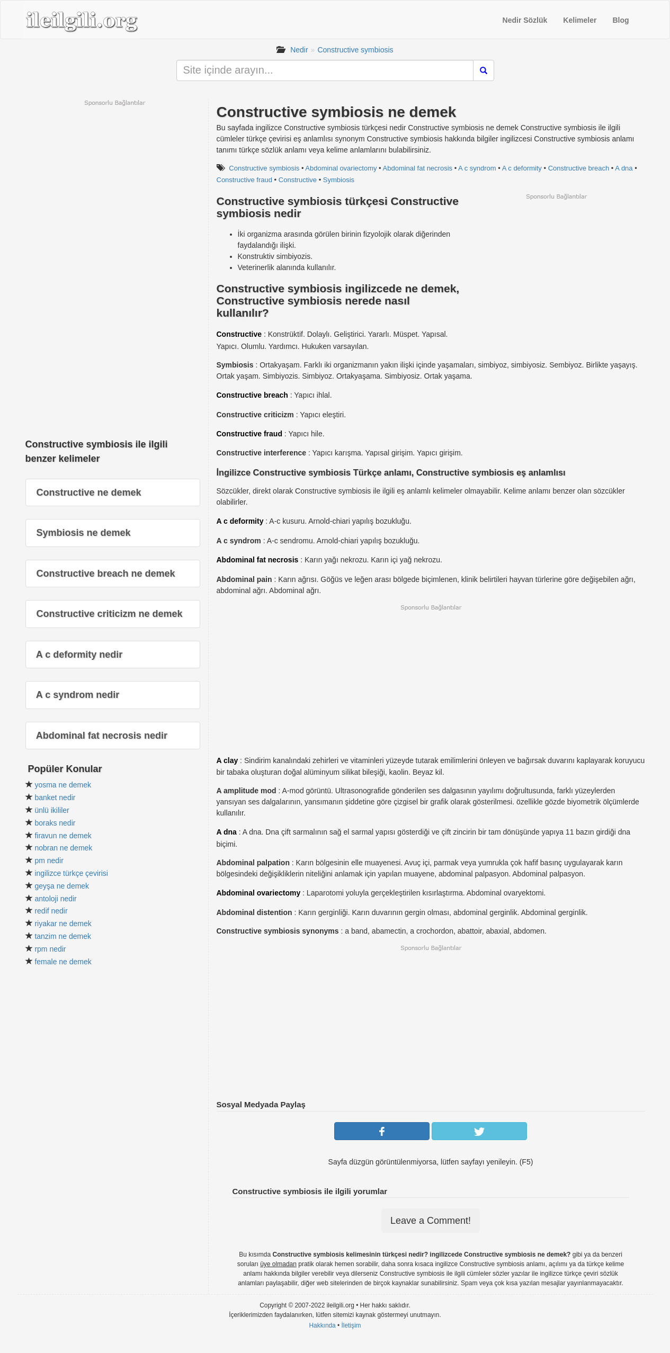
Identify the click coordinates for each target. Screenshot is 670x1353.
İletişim (351, 1325)
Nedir (299, 50)
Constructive (298, 180)
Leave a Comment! (430, 1220)
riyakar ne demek (62, 923)
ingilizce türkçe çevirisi (71, 873)
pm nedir (48, 860)
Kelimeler (579, 20)
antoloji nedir (55, 898)
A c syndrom (477, 168)
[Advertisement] (556, 275)
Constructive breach (579, 168)
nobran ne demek (63, 848)
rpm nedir (50, 949)
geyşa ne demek (61, 886)
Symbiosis (338, 180)
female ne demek (62, 961)
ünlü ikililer (51, 810)
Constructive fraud (245, 180)
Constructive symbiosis (355, 50)
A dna (623, 168)
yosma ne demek (62, 785)
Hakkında (322, 1325)
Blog (620, 20)
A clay (227, 760)
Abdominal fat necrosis (418, 168)
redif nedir (50, 911)
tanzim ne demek (62, 936)
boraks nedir (54, 823)
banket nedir (54, 797)
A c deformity (522, 168)
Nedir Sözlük (525, 20)
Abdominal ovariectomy (341, 168)
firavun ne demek (62, 835)
